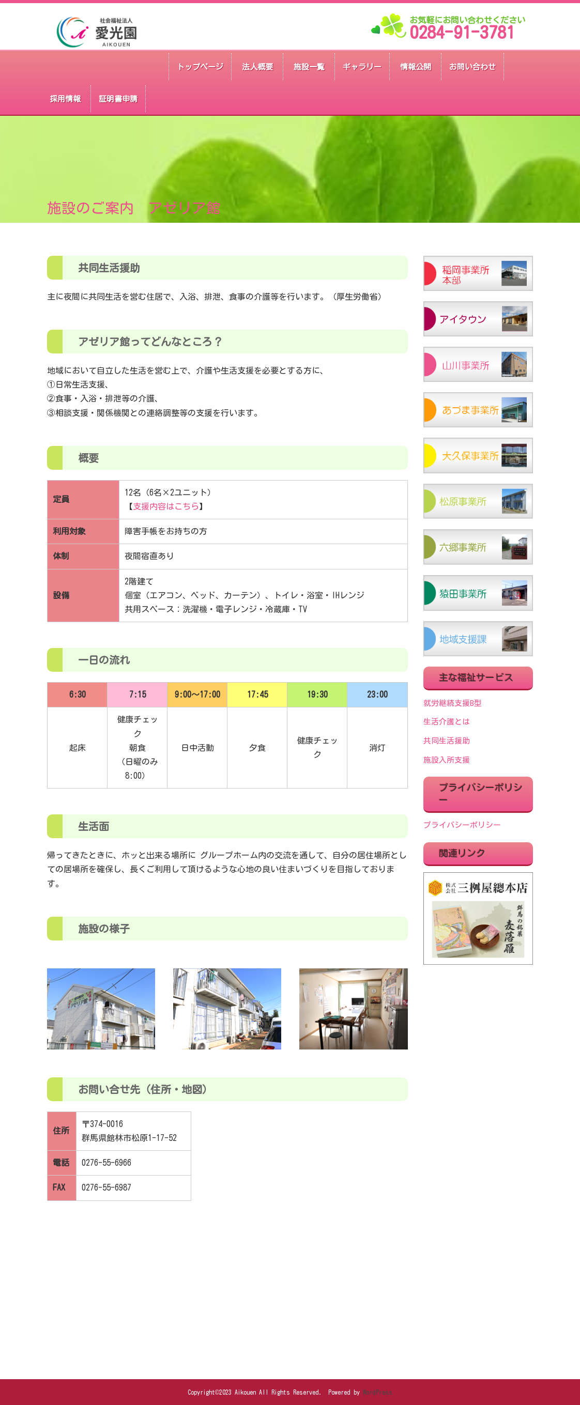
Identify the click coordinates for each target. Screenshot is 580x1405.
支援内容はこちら (166, 506)
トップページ (200, 67)
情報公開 (415, 67)
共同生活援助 (446, 741)
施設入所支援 (446, 760)
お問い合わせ (472, 67)
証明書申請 (118, 99)
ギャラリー (362, 67)
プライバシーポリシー (462, 825)
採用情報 (65, 99)
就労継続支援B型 (452, 703)
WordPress (377, 1392)
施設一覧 (309, 67)
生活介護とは (446, 721)
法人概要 (257, 67)
